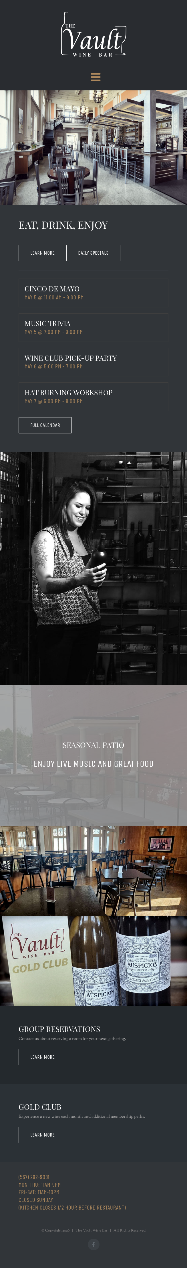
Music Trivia (48, 323)
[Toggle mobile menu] (96, 77)
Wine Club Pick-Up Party (71, 357)
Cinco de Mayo (52, 288)
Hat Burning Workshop (69, 392)
